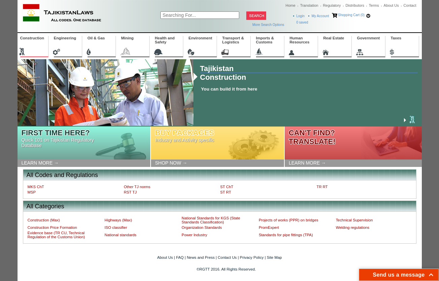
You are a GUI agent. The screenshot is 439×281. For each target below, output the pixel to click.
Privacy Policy (252, 257)
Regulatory (332, 5)
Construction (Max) (44, 220)
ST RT (225, 192)
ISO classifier (115, 227)
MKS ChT (36, 187)
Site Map (274, 257)
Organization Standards (202, 227)
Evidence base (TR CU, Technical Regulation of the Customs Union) (56, 235)
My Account (320, 16)
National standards (120, 235)
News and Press (201, 257)
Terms (374, 5)
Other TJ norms (137, 187)
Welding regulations (353, 227)
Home (290, 5)
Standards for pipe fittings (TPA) (286, 235)
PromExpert (269, 227)
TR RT (322, 187)
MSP (32, 192)
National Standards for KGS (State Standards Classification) (211, 220)
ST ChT (226, 187)
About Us (391, 5)
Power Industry (194, 235)
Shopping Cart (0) (351, 15)
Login (300, 16)
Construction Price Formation (52, 227)
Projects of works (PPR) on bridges (288, 220)
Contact (410, 5)
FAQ (180, 257)
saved (302, 22)
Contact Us (227, 257)
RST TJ (130, 192)
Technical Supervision (354, 220)
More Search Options (268, 25)
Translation (309, 5)
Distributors (354, 5)
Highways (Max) (118, 220)
